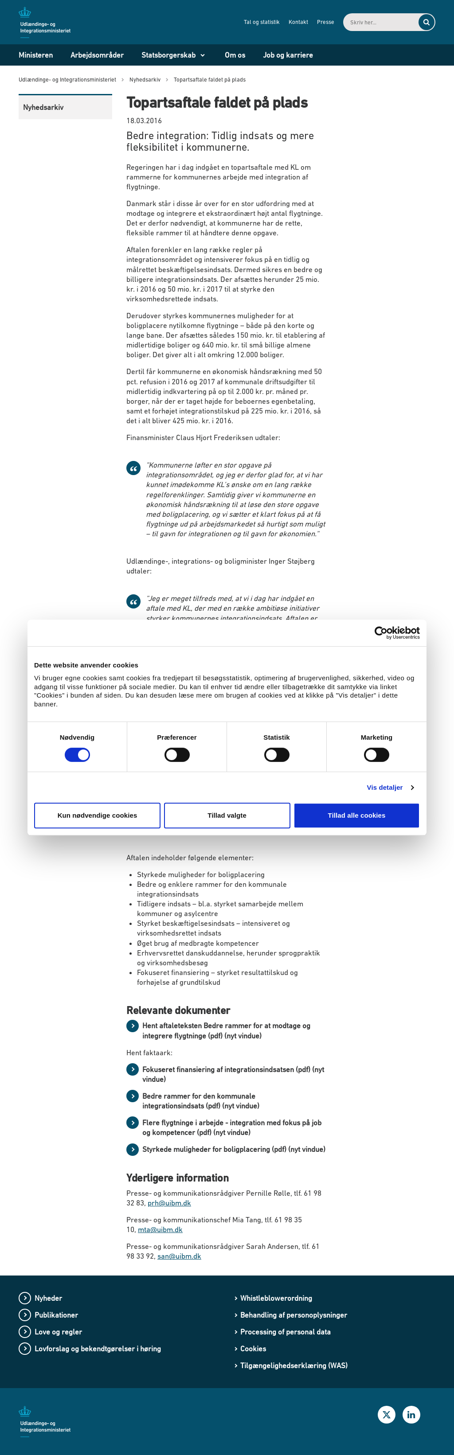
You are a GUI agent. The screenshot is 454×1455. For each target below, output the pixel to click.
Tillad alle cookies (356, 815)
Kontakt (298, 22)
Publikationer (56, 1315)
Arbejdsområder (97, 55)
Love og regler (58, 1331)
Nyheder (48, 1298)
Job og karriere (288, 55)
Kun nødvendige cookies (97, 815)
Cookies (253, 1348)
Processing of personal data (285, 1331)
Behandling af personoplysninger (293, 1315)
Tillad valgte (227, 815)
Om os (235, 55)
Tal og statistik (262, 22)
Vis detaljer (385, 787)
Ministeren (36, 55)
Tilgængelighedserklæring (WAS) (294, 1365)
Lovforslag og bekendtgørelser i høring (98, 1348)
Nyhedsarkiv (43, 107)
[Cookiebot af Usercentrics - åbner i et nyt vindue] (381, 633)
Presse (325, 22)
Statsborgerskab (168, 55)
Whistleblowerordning (276, 1298)
